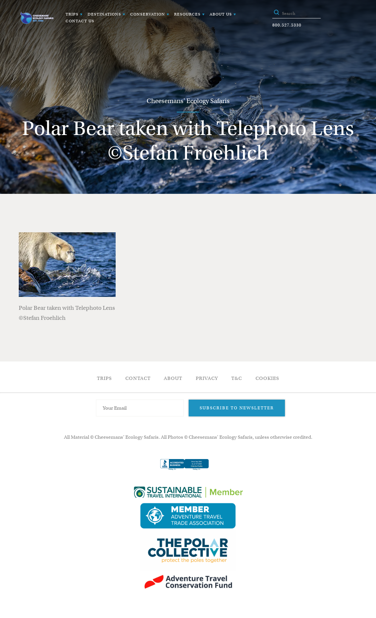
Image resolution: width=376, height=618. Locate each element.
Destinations (104, 14)
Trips (72, 14)
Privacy (207, 378)
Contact (138, 378)
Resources (187, 14)
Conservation (147, 14)
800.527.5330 (286, 25)
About (173, 378)
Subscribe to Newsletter (237, 408)
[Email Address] (140, 408)
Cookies (267, 378)
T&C (236, 378)
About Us (221, 14)
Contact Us (80, 20)
